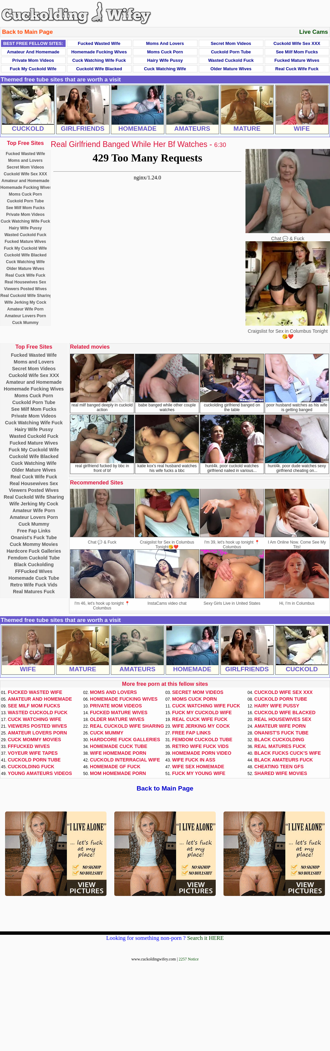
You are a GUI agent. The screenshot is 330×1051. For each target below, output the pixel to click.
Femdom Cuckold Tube (34, 557)
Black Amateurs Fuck (283, 759)
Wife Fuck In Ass (193, 759)
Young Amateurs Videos (40, 773)
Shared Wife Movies (280, 773)
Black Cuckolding (33, 564)
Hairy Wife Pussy (165, 60)
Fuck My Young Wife (198, 773)
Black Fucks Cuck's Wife (287, 753)
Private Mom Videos (33, 60)
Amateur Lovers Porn (25, 316)
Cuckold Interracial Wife (125, 759)
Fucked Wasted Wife (99, 43)
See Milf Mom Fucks (297, 51)
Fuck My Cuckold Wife (33, 68)
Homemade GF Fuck (115, 766)
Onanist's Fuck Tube (34, 537)
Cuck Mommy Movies (34, 544)
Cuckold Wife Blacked (99, 68)
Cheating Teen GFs (279, 766)
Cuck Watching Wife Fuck (99, 60)
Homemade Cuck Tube (33, 578)
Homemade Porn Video (201, 753)
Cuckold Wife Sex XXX (297, 43)
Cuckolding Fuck (31, 766)
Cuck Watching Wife (165, 68)
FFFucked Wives (33, 571)
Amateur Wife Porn (25, 309)
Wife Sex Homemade (198, 766)
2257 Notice (189, 959)
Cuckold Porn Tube (231, 51)
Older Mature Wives (230, 68)
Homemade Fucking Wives (99, 51)
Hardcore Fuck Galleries (33, 551)
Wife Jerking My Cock (25, 302)
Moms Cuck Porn (165, 51)
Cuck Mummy (25, 322)
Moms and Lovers (165, 43)
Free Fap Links (34, 530)
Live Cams (313, 32)
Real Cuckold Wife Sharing (26, 295)
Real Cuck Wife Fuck (297, 68)
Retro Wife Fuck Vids (33, 584)
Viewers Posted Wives (25, 288)
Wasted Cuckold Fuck (231, 60)
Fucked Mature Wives (297, 60)
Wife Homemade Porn (118, 753)
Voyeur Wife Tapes (33, 753)
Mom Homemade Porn (118, 773)
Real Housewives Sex (25, 282)
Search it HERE (205, 938)
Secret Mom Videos (231, 43)
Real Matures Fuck (34, 591)
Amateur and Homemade (33, 51)
